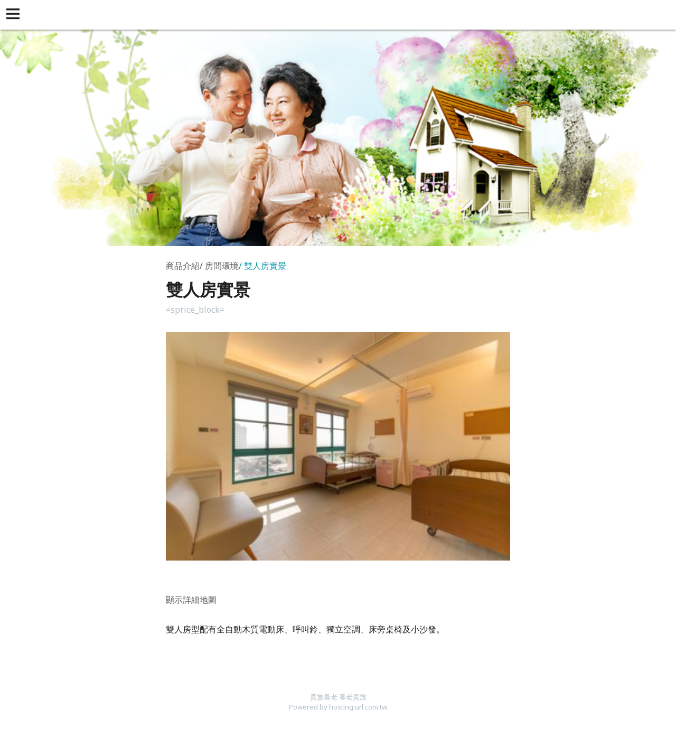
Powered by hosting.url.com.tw (338, 707)
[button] (15, 15)
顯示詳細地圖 (191, 599)
